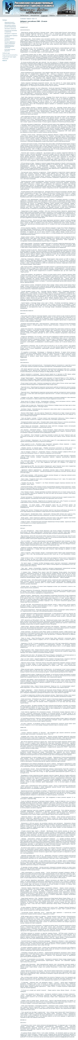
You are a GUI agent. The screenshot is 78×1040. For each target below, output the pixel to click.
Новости (52, 15)
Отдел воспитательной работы (9, 55)
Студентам (44, 15)
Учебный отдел (6, 53)
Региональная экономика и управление (11, 31)
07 (36, 18)
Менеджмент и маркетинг (11, 33)
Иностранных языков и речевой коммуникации (10, 26)
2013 (33, 18)
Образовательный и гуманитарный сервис (10, 23)
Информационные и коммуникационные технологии (9, 46)
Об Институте (24, 15)
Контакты (70, 15)
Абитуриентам (35, 15)
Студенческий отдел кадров (9, 56)
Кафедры (4, 20)
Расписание (5, 58)
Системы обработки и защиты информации (10, 42)
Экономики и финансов (10, 28)
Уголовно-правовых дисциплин (9, 39)
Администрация (61, 15)
